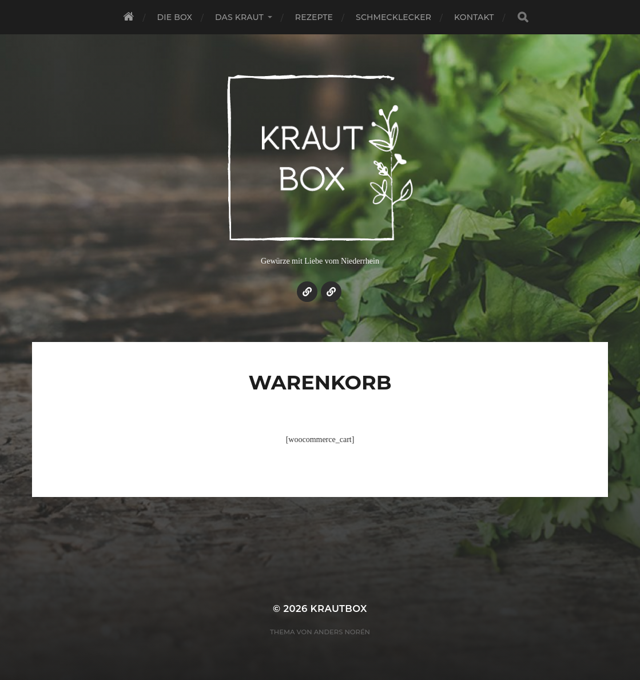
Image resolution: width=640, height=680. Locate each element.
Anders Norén (342, 632)
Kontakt (474, 17)
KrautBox (339, 608)
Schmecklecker (393, 17)
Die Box (174, 17)
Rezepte (314, 17)
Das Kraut (239, 17)
